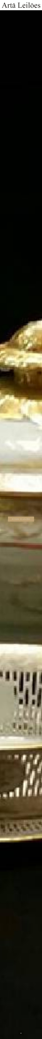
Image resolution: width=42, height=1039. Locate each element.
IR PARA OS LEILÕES (21, 519)
